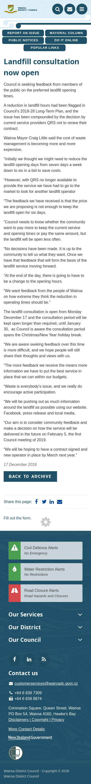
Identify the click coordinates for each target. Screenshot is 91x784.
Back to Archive (30, 476)
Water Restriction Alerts (51, 572)
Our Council (24, 640)
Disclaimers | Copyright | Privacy (36, 720)
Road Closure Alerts (51, 593)
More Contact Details (26, 729)
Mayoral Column (66, 33)
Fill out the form (17, 518)
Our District (24, 627)
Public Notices (23, 40)
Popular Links (45, 47)
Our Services (25, 614)
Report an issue (24, 33)
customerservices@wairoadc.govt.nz (46, 683)
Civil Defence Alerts (51, 551)
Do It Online (66, 40)
